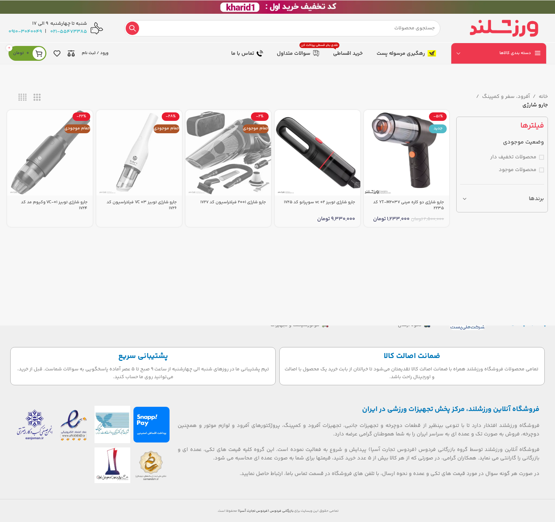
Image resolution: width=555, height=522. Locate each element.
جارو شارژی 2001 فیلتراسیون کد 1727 (233, 202)
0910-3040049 (25, 32)
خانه (543, 97)
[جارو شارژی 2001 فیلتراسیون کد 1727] (228, 152)
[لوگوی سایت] (504, 28)
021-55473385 (68, 32)
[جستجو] (282, 28)
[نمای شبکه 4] (22, 98)
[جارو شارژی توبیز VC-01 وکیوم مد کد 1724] (50, 152)
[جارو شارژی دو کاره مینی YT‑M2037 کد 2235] (407, 152)
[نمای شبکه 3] (37, 98)
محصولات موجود (517, 170)
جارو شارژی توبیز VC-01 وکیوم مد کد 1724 (54, 205)
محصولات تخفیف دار (513, 157)
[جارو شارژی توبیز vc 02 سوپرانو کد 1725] (317, 152)
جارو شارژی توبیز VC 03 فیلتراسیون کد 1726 (142, 205)
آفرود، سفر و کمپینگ (506, 97)
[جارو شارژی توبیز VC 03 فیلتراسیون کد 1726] (139, 152)
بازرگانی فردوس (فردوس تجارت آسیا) (265, 511)
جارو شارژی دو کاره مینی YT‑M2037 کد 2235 (408, 205)
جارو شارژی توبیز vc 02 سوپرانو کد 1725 (319, 202)
